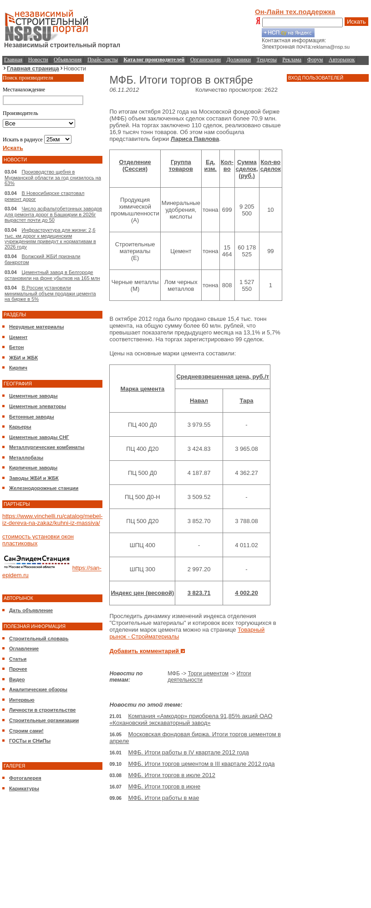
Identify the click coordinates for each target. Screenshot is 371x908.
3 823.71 (199, 592)
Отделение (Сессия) (135, 165)
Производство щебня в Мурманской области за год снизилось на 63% (53, 177)
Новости (38, 59)
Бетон (16, 347)
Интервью (22, 700)
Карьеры (20, 426)
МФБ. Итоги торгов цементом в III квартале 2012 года (201, 763)
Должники (239, 59)
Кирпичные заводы (33, 467)
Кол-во (227, 165)
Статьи (17, 659)
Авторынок (342, 59)
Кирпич (18, 367)
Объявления (67, 59)
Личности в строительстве (42, 710)
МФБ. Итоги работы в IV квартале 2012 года (188, 752)
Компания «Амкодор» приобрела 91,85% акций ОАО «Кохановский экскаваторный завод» (190, 719)
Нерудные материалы (36, 326)
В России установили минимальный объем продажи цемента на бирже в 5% (50, 293)
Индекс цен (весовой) (142, 592)
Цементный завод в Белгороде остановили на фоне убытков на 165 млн (52, 275)
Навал (199, 400)
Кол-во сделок (270, 165)
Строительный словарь (39, 638)
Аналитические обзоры (38, 689)
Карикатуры (24, 788)
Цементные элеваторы (37, 406)
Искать (356, 21)
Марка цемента (142, 388)
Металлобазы (26, 457)
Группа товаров (181, 165)
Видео (17, 679)
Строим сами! (26, 730)
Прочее (18, 669)
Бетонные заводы (31, 416)
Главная (13, 59)
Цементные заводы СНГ (39, 437)
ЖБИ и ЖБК (23, 357)
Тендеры (267, 59)
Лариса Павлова (195, 138)
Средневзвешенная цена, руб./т (222, 376)
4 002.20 (246, 592)
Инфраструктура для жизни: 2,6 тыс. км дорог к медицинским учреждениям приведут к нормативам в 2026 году (50, 238)
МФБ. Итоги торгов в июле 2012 (171, 775)
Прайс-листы (102, 59)
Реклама (291, 59)
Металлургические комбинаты (46, 447)
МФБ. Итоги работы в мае (163, 797)
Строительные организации (44, 720)
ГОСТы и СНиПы (30, 740)
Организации (205, 59)
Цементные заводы (33, 396)
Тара (246, 400)
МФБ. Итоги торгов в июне (164, 786)
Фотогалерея (25, 778)
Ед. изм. (210, 165)
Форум (315, 59)
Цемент (18, 337)
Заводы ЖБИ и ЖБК (34, 478)
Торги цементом (208, 673)
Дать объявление (31, 610)
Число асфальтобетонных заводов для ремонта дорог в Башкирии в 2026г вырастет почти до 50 (53, 214)
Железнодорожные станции (43, 488)
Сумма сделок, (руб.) (247, 169)
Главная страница (33, 68)
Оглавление (24, 648)
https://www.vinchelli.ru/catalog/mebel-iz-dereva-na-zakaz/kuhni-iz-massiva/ (52, 519)
